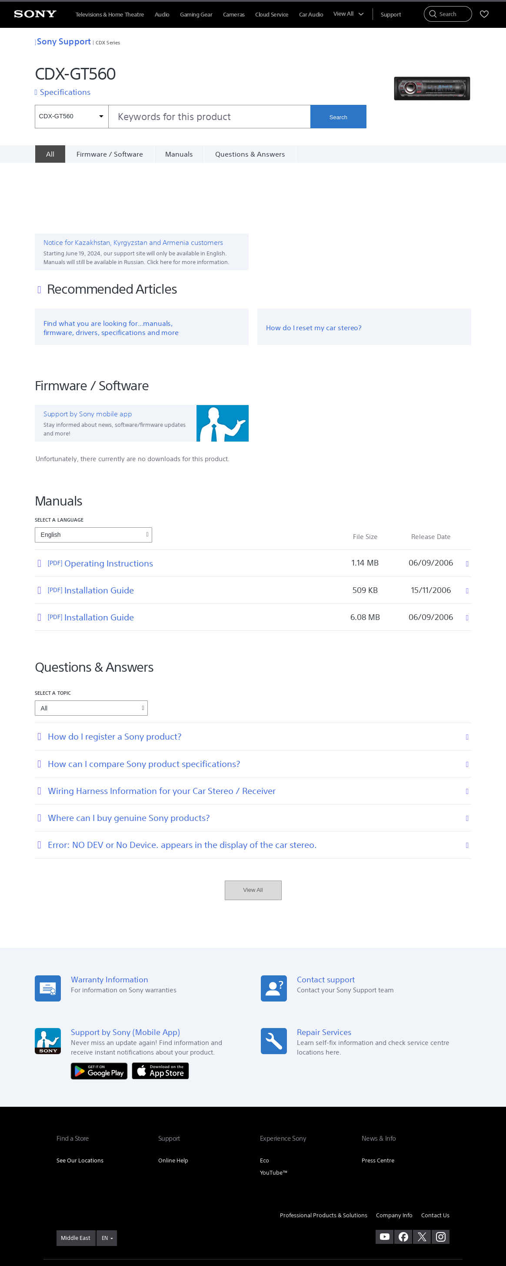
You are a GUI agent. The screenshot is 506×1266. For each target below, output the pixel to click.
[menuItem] (391, 14)
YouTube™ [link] (274, 1112)
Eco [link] (264, 1100)
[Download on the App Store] (160, 1010)
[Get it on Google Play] (101, 1010)
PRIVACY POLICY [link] (131, 1218)
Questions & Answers (250, 154)
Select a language (59, 459)
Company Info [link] (394, 1155)
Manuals (179, 154)
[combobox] (173, 116)
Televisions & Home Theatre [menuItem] (110, 14)
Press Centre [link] (378, 1100)
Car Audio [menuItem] (311, 14)
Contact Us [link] (435, 1155)
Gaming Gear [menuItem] (196, 14)
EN (105, 1178)
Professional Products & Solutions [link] (323, 1155)
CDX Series (108, 42)
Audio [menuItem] (162, 14)
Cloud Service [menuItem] (272, 14)
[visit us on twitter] (422, 1177)
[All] (50, 154)
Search (338, 117)
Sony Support (63, 41)
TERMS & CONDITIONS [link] (82, 1218)
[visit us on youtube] (384, 1177)
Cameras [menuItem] (234, 14)
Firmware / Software (110, 154)
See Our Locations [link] (80, 1100)
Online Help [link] (173, 1100)
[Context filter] (71, 116)
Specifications (65, 92)
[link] (76, 1178)
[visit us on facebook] (403, 1177)
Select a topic (53, 633)
